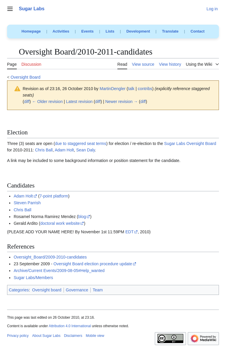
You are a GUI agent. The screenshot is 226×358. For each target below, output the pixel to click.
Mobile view (95, 336)
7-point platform (53, 196)
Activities (61, 31)
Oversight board (47, 290)
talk (131, 88)
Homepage (31, 31)
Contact (197, 31)
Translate (170, 31)
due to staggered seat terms (80, 143)
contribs (145, 88)
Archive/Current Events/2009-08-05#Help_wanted (59, 270)
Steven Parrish (27, 202)
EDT (129, 231)
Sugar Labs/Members (33, 277)
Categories (19, 290)
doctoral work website (60, 223)
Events (87, 31)
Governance (77, 290)
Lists (110, 31)
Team (98, 290)
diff (26, 101)
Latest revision (79, 101)
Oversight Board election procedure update (93, 263)
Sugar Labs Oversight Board (190, 143)
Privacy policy (18, 336)
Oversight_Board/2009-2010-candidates (50, 257)
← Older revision (47, 101)
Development (138, 31)
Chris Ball (44, 150)
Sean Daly (85, 150)
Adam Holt (64, 150)
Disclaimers (73, 336)
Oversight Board (25, 77)
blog (82, 216)
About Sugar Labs (46, 336)
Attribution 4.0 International (70, 326)
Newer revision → (121, 101)
